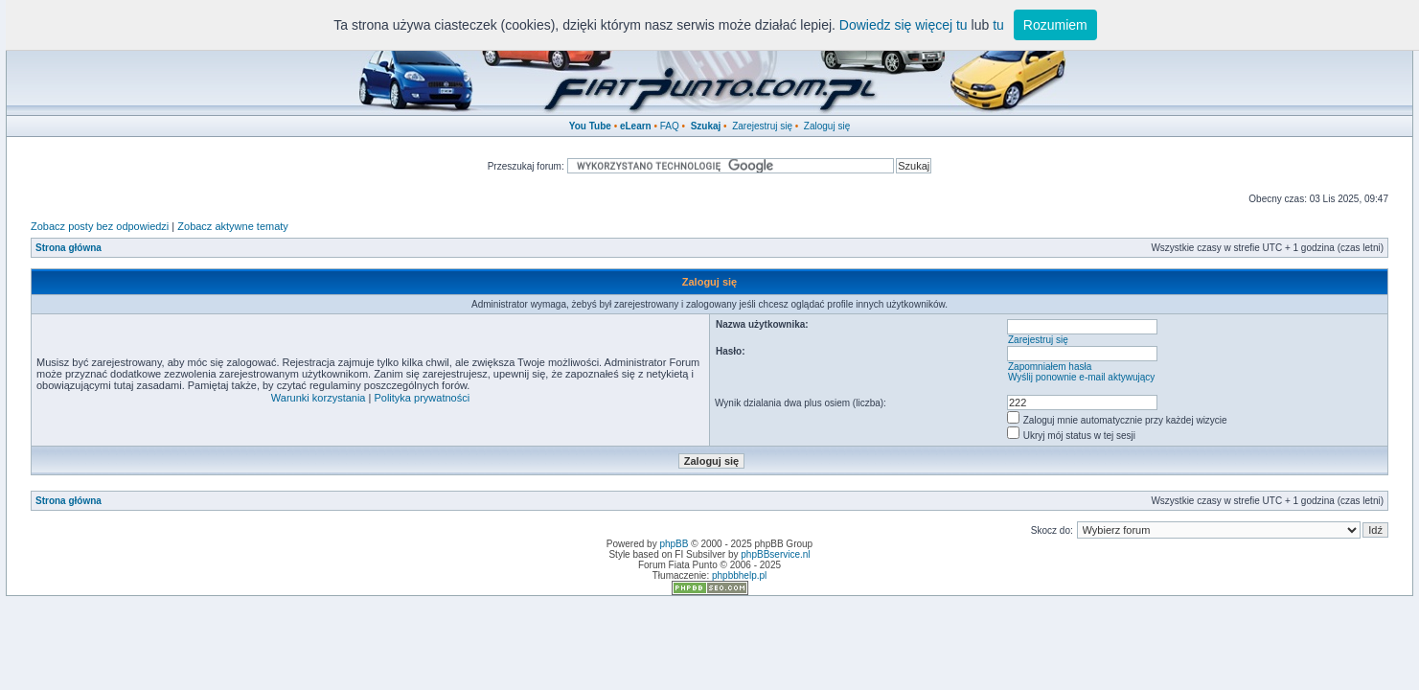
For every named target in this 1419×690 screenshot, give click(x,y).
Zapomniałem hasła (1049, 366)
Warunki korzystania (318, 397)
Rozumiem (1055, 25)
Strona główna (68, 247)
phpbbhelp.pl (739, 575)
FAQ (669, 126)
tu (998, 25)
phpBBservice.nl (775, 554)
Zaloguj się (827, 126)
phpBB (673, 544)
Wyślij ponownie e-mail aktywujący (1081, 377)
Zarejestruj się (762, 126)
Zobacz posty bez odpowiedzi (100, 226)
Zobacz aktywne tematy (232, 226)
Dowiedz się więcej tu (903, 25)
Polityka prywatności (421, 397)
